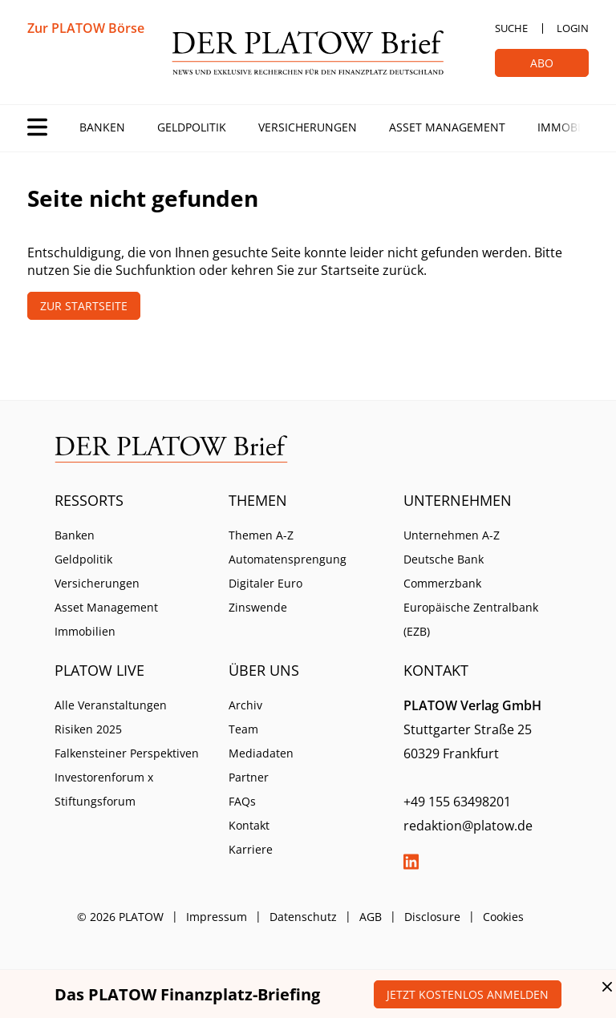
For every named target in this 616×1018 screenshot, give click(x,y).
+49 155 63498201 (457, 801)
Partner (249, 777)
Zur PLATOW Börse (85, 28)
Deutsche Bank (443, 559)
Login (573, 28)
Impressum (216, 916)
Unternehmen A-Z (451, 535)
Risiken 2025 (88, 729)
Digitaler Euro (265, 583)
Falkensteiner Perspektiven (127, 753)
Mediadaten (261, 753)
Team (243, 729)
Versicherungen (307, 127)
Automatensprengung (287, 559)
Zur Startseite (84, 305)
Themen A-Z (261, 535)
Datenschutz (303, 916)
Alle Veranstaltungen (111, 705)
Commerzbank (442, 583)
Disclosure (432, 916)
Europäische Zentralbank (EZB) (470, 619)
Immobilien (571, 127)
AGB (370, 916)
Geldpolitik (191, 127)
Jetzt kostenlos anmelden (468, 994)
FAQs (242, 801)
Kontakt (249, 825)
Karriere (251, 849)
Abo (541, 63)
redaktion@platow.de (468, 825)
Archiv (245, 705)
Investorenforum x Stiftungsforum (104, 789)
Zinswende (258, 607)
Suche (511, 28)
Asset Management (447, 127)
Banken (102, 127)
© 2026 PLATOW (120, 916)
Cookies (503, 916)
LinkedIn (411, 862)
